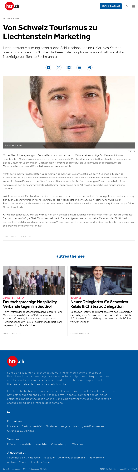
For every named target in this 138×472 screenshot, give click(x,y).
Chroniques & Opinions (20, 431)
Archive (11, 462)
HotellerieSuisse (40, 462)
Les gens (65, 426)
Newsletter (26, 444)
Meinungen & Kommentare (89, 426)
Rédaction (49, 458)
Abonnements (96, 458)
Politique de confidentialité (38, 469)
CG (24, 469)
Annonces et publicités (71, 458)
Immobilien (41, 444)
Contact (23, 462)
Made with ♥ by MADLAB (128, 469)
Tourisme (51, 426)
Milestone (77, 444)
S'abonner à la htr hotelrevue (24, 458)
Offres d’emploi (60, 444)
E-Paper (12, 444)
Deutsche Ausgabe (111, 6)
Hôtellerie (13, 426)
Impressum (16, 469)
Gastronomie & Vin (32, 426)
